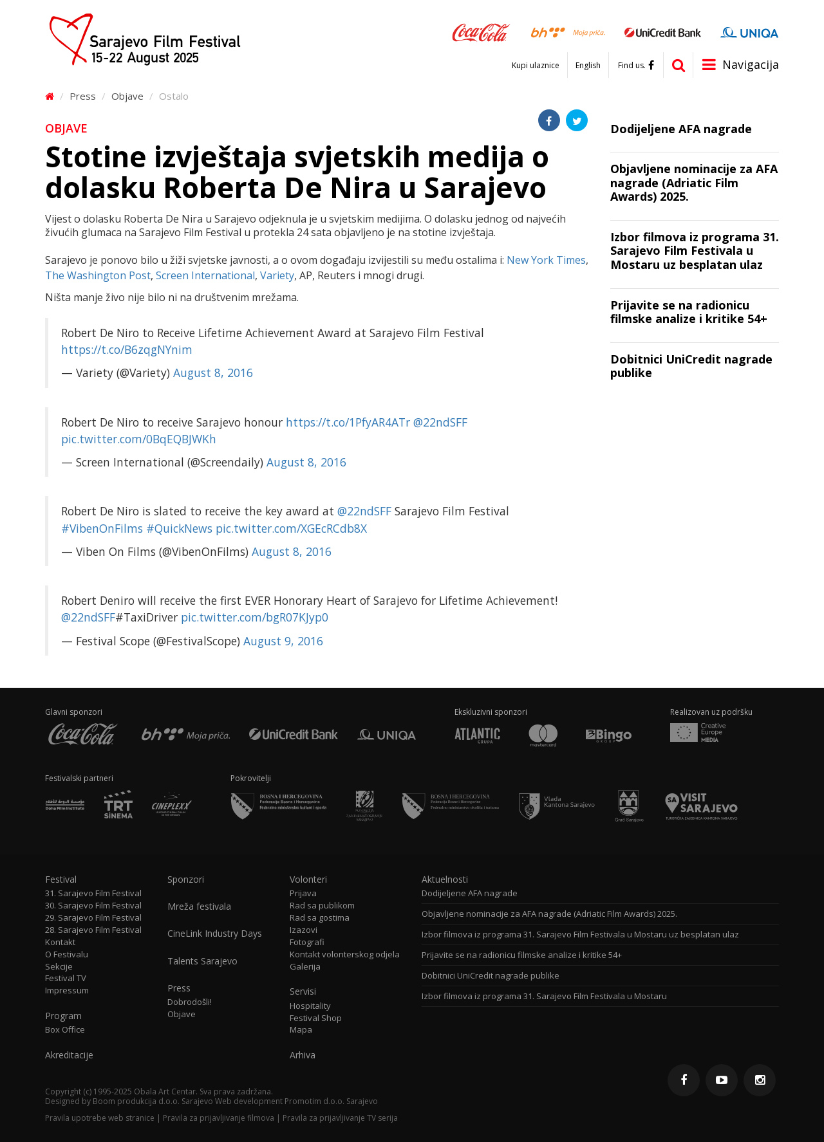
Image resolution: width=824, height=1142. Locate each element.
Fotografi (307, 942)
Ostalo (174, 95)
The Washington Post (98, 275)
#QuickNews (179, 528)
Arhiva (302, 1055)
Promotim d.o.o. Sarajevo (331, 1101)
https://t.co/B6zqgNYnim (126, 349)
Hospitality (310, 1005)
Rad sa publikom (322, 905)
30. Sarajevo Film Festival (93, 905)
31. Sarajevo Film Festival (93, 893)
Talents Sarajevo (202, 961)
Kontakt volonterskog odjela (345, 954)
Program (63, 1016)
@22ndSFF (440, 422)
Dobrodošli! (189, 1002)
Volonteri (308, 879)
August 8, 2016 (213, 372)
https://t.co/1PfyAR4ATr (348, 422)
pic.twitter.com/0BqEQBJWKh (138, 439)
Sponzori (185, 879)
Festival (61, 879)
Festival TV (65, 978)
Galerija (305, 966)
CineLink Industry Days (214, 933)
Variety (277, 275)
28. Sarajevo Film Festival (93, 930)
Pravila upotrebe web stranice (99, 1117)
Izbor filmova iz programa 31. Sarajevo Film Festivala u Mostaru (544, 996)
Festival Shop (316, 1018)
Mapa (301, 1029)
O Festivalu (66, 954)
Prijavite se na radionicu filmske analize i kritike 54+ (522, 955)
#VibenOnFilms (102, 528)
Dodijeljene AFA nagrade (470, 893)
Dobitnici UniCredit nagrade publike (490, 975)
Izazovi (303, 930)
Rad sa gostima (320, 917)
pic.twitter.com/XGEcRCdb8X (291, 528)
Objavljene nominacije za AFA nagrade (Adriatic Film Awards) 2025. (549, 913)
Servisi (303, 991)
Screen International (205, 275)
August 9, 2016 (283, 641)
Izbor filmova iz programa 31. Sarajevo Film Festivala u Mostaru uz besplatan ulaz (580, 934)
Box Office (65, 1029)
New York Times (546, 260)
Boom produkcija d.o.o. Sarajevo (153, 1101)
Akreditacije (69, 1055)
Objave (127, 95)
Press (83, 95)
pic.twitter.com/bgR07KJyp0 (254, 617)
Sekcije (59, 966)
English (588, 65)
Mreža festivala (199, 906)
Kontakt (60, 942)
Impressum (67, 990)
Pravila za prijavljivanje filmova (218, 1117)
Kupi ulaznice (535, 65)
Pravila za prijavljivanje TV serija (340, 1117)
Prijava (303, 893)
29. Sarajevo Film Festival (93, 917)
